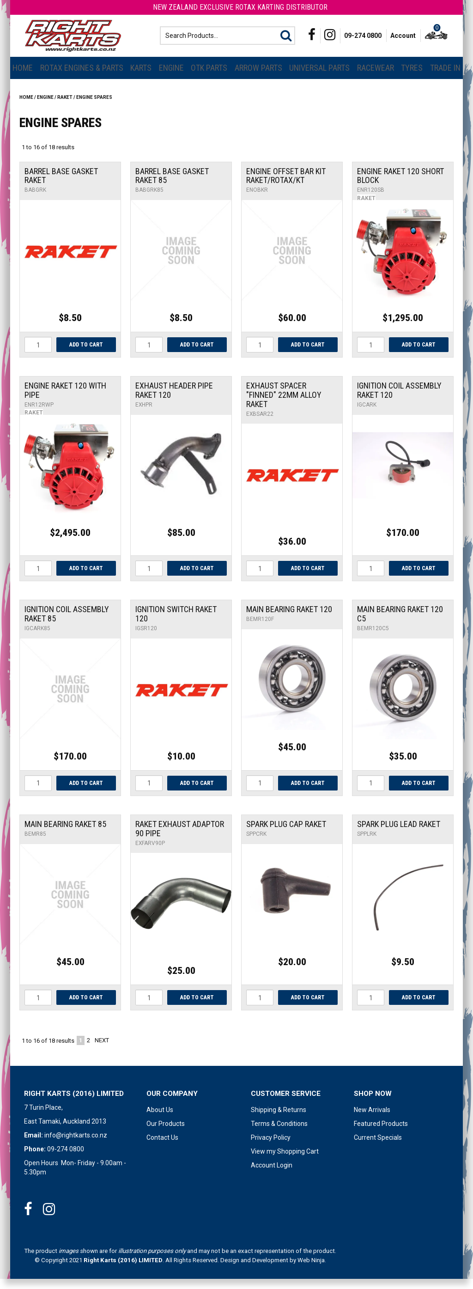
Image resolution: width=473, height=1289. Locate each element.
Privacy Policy (271, 1147)
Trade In (445, 77)
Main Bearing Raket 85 (65, 834)
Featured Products (381, 1133)
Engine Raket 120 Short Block (400, 185)
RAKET (65, 106)
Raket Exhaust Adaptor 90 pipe (179, 838)
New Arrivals (372, 1120)
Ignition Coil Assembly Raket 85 (66, 623)
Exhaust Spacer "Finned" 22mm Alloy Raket (283, 404)
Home (22, 77)
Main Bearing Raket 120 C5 (400, 623)
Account (403, 40)
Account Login (271, 1175)
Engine (171, 77)
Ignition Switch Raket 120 (176, 623)
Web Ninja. (311, 1270)
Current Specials (378, 1147)
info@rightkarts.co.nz (75, 1145)
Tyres (412, 77)
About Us (159, 1120)
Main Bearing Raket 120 (289, 619)
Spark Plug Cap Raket (286, 834)
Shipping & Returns (278, 1120)
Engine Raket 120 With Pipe (65, 399)
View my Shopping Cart (285, 1161)
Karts (141, 77)
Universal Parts (319, 77)
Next (102, 1050)
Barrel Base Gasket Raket (61, 185)
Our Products (165, 1133)
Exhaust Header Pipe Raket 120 (174, 399)
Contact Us (162, 1147)
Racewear (375, 77)
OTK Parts (209, 77)
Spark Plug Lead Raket (398, 834)
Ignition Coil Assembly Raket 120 (399, 399)
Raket (366, 208)
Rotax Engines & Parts (81, 77)
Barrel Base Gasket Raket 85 (172, 185)
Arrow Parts (258, 77)
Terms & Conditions (279, 1133)
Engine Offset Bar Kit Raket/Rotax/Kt (286, 185)
